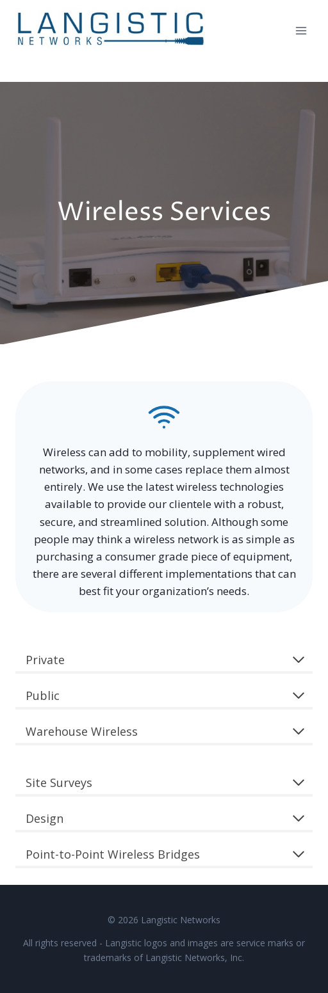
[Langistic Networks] (111, 30)
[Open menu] (301, 30)
